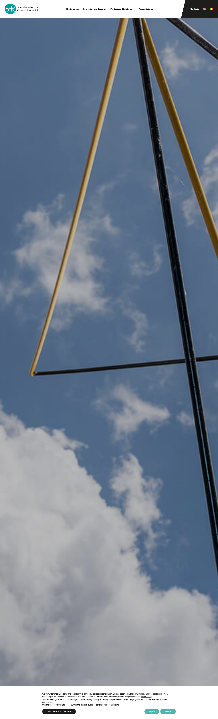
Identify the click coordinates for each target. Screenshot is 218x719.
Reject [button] (152, 711)
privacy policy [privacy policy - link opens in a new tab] (139, 694)
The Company (72, 8)
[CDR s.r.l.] (21, 9)
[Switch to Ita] (210, 9)
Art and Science (146, 8)
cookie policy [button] (146, 697)
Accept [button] (168, 711)
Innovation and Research (94, 8)
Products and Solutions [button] (122, 8)
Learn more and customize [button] (59, 711)
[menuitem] (72, 9)
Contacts (194, 8)
